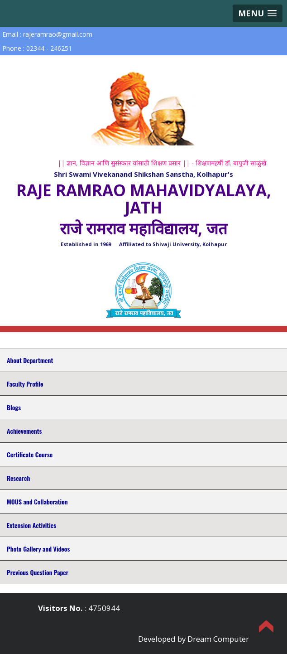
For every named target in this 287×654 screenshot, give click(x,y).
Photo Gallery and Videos (38, 548)
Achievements (24, 431)
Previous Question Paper (37, 572)
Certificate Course (30, 454)
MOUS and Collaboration (37, 501)
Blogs (14, 407)
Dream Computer (218, 639)
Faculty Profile (25, 383)
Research (18, 478)
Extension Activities (31, 525)
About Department (30, 360)
